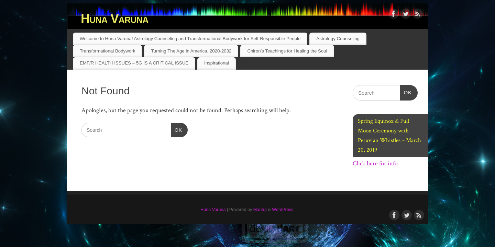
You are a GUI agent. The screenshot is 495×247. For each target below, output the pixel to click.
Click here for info (375, 163)
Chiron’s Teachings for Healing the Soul (287, 51)
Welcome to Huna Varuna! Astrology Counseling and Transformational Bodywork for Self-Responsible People (190, 38)
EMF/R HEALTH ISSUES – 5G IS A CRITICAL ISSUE (134, 63)
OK (176, 129)
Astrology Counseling (338, 38)
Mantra (260, 209)
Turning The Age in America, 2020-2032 (191, 51)
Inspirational (216, 63)
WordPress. (283, 209)
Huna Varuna (114, 19)
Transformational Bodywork (107, 51)
